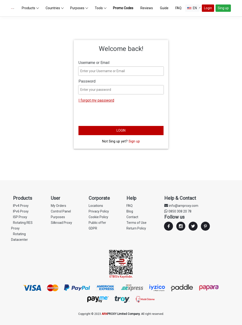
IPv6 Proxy (21, 211)
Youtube (205, 226)
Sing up (223, 8)
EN (193, 8)
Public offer (97, 223)
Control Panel (61, 211)
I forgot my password (96, 100)
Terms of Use (136, 223)
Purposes (79, 8)
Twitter (193, 226)
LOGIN (121, 130)
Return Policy (136, 228)
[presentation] (114, 115)
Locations (96, 206)
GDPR (93, 228)
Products (30, 8)
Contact (132, 217)
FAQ (129, 206)
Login (208, 8)
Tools (101, 8)
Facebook (168, 226)
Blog (129, 211)
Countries (55, 8)
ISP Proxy (20, 217)
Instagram (180, 226)
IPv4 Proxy (21, 206)
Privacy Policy (99, 211)
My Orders (58, 206)
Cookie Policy (98, 217)
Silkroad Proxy (61, 223)
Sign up (134, 141)
